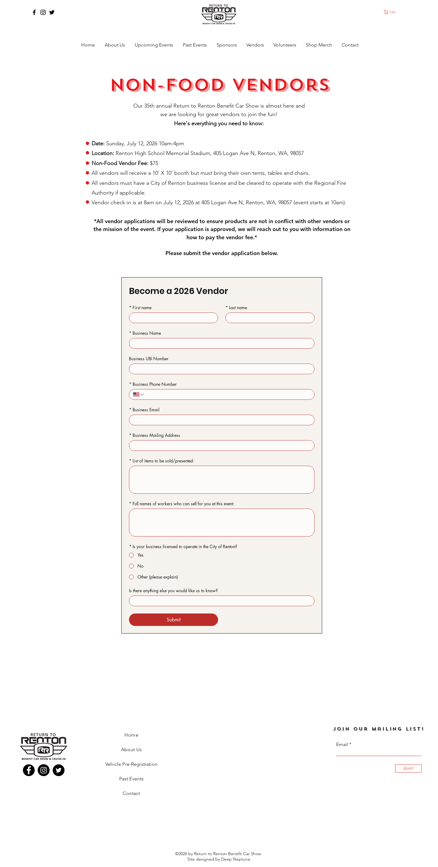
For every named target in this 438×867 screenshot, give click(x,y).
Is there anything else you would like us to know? (173, 590)
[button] (395, 12)
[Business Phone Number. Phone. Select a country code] (138, 394)
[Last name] (268, 318)
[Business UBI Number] (220, 369)
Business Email (144, 409)
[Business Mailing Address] (220, 445)
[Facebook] (34, 12)
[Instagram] (43, 12)
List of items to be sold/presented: (161, 460)
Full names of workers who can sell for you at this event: (181, 503)
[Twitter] (51, 12)
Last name (236, 307)
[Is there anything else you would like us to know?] (220, 601)
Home (131, 735)
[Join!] (408, 768)
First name (140, 307)
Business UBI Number (149, 358)
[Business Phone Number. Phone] (227, 394)
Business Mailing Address (154, 435)
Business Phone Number (153, 384)
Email (342, 744)
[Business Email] (220, 420)
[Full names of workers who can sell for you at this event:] (221, 522)
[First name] (171, 318)
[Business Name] (220, 343)
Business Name (145, 333)
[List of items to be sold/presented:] (221, 479)
